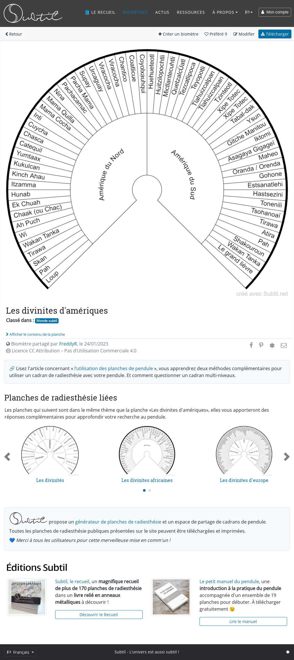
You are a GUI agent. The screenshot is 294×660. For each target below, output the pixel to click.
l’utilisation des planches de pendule (113, 368)
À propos (223, 12)
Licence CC (71, 350)
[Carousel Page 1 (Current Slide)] (144, 490)
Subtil (120, 652)
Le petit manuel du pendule (229, 581)
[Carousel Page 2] (149, 490)
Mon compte (275, 12)
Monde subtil (46, 320)
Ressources (191, 12)
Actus (162, 12)
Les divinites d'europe (244, 480)
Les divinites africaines (147, 480)
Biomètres (135, 12)
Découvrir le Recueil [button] (99, 614)
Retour (13, 34)
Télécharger (275, 34)
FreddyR (68, 344)
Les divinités (50, 480)
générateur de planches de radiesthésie (118, 522)
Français (18, 652)
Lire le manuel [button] (243, 621)
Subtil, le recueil (72, 581)
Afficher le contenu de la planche (35, 334)
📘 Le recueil (99, 12)
